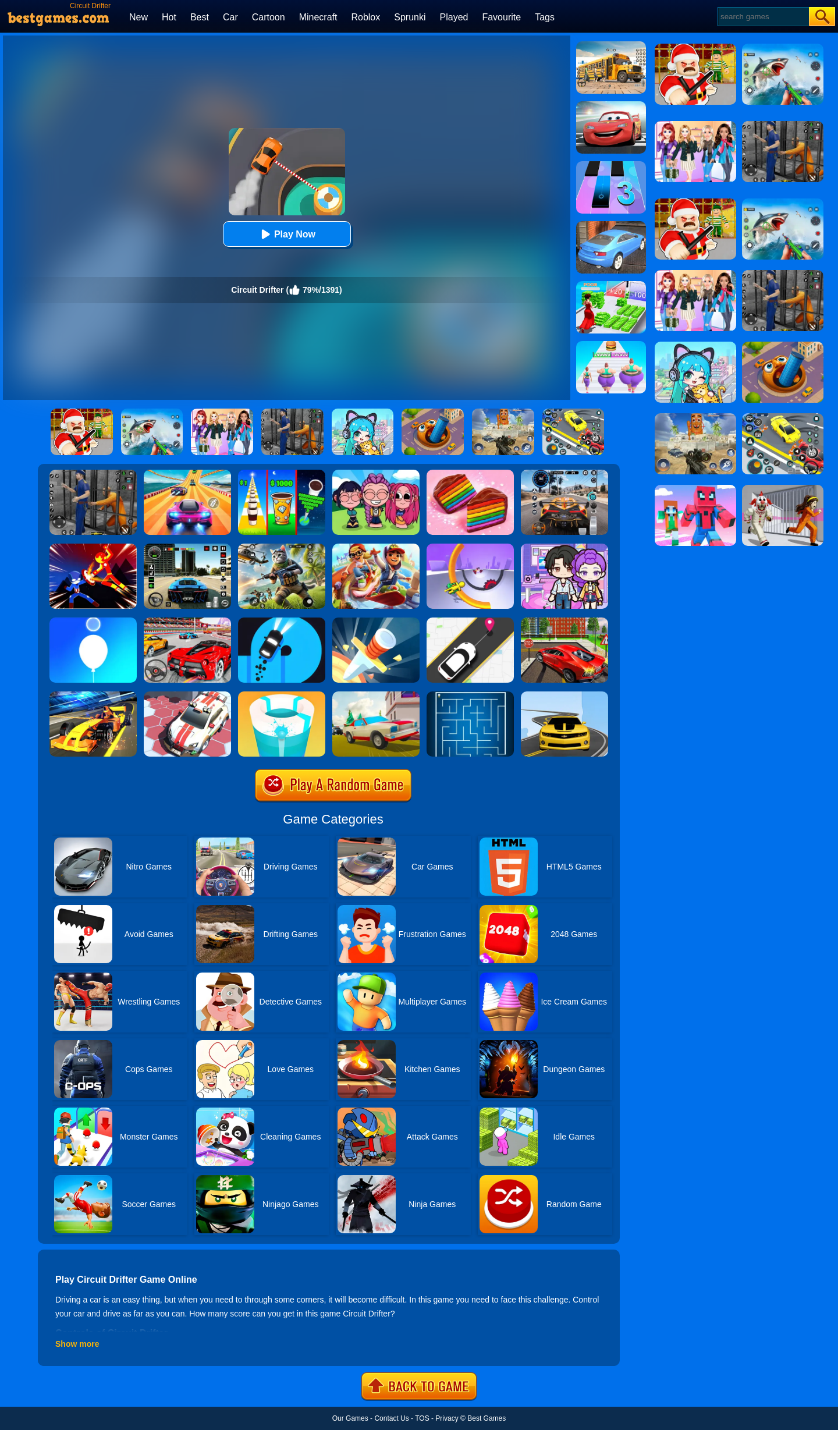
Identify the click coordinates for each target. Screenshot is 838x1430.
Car (230, 17)
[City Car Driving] (564, 474)
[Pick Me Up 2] (470, 622)
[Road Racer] (564, 695)
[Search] (763, 16)
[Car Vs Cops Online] (376, 695)
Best (199, 17)
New (138, 17)
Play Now (286, 234)
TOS (422, 1418)
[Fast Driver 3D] (187, 622)
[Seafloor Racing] (564, 622)
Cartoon (268, 17)
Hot (169, 17)
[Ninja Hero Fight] (93, 548)
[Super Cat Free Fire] (281, 548)
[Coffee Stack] (281, 474)
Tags (545, 17)
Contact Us (391, 1418)
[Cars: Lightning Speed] (611, 105)
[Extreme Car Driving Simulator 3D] (187, 548)
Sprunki (409, 17)
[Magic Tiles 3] (611, 165)
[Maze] (470, 695)
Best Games (486, 1418)
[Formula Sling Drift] (93, 695)
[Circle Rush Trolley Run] (470, 548)
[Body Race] (611, 345)
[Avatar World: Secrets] (564, 548)
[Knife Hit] (376, 622)
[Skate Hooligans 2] (376, 548)
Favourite (501, 17)
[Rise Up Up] (93, 622)
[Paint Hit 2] (281, 695)
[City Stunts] (611, 225)
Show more (77, 1344)
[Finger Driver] (281, 622)
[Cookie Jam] (470, 474)
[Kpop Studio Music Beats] (376, 474)
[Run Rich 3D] (611, 285)
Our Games (350, 1418)
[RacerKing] (187, 695)
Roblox (365, 17)
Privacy (446, 1418)
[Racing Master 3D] (187, 474)
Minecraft (318, 17)
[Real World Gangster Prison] (93, 474)
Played (454, 17)
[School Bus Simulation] (611, 45)
